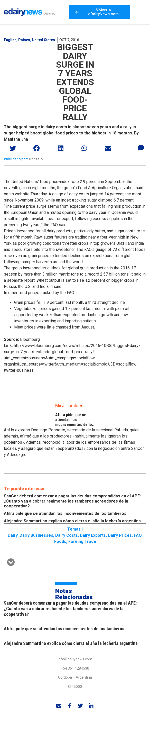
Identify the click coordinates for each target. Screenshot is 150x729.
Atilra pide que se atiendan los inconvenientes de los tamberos (74, 422)
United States (43, 40)
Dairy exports (93, 535)
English (10, 40)
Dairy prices (120, 535)
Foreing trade (82, 541)
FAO (138, 535)
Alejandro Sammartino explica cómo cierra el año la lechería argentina (72, 520)
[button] (13, 148)
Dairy (12, 535)
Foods (60, 541)
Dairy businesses (36, 535)
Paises (24, 40)
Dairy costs (66, 535)
